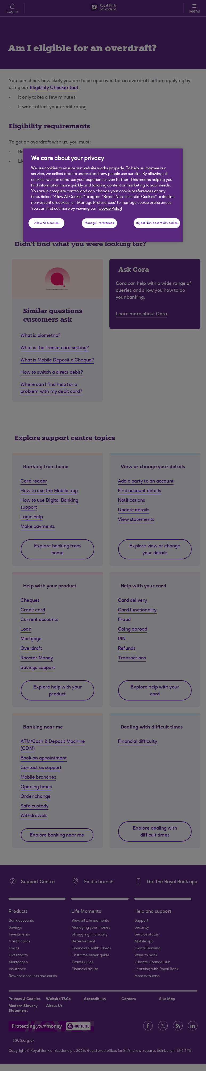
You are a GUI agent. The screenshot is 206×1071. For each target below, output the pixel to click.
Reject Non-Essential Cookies (157, 223)
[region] (103, 195)
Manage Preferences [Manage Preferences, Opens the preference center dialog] (99, 223)
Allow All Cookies (46, 223)
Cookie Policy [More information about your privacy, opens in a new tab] (110, 208)
